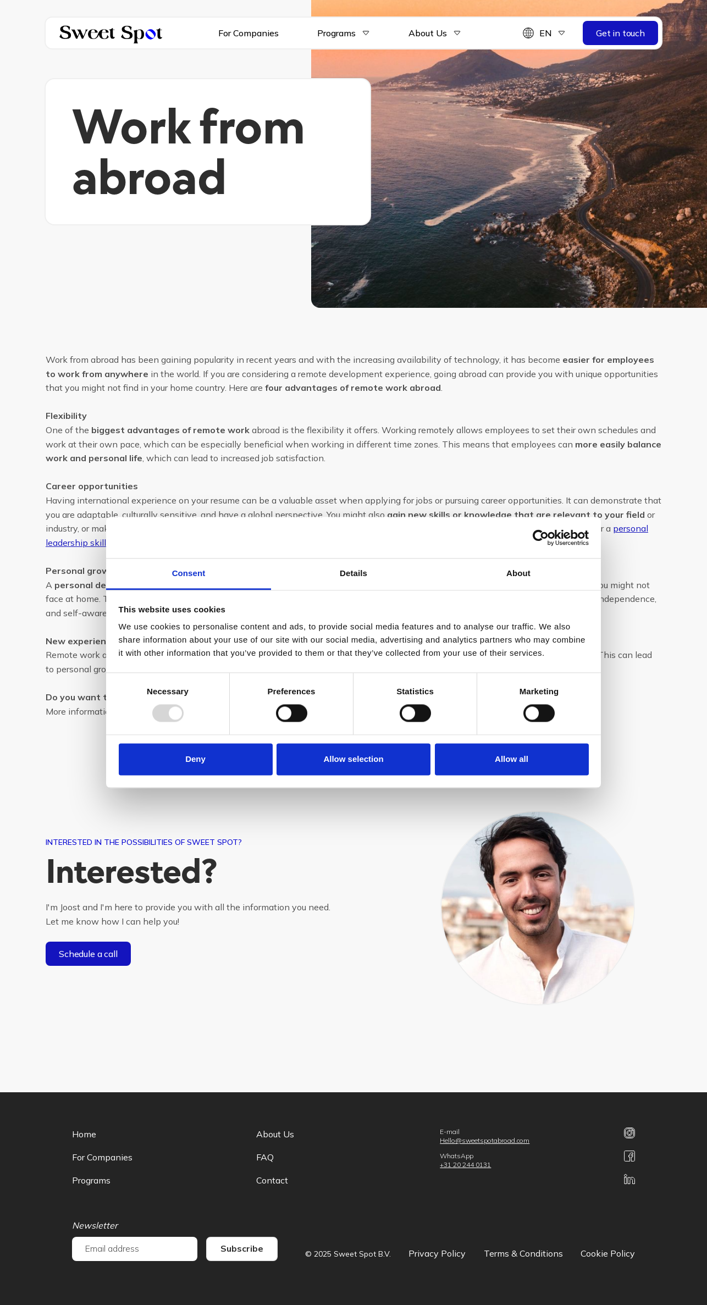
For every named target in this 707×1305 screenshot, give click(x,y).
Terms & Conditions (523, 1253)
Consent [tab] (189, 573)
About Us (275, 1134)
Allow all (511, 759)
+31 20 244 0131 (465, 1164)
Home (84, 1134)
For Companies (248, 32)
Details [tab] (353, 573)
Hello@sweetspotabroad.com (484, 1140)
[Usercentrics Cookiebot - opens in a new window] (541, 537)
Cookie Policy (608, 1253)
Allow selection (353, 759)
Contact (272, 1180)
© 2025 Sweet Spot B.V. (348, 1254)
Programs (336, 32)
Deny (195, 759)
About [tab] (518, 573)
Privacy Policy (437, 1253)
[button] (335, 32)
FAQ (265, 1157)
